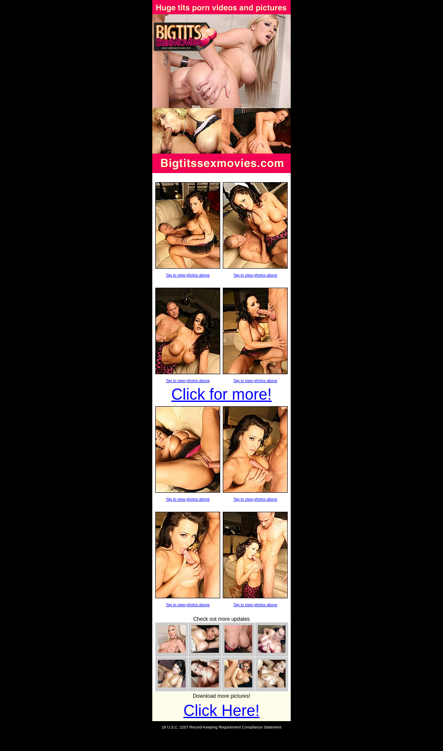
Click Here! (221, 710)
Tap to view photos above (188, 275)
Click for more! (221, 394)
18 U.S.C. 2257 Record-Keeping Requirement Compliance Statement (222, 727)
